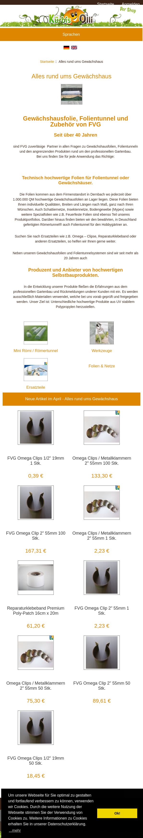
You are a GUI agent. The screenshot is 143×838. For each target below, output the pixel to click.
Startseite (105, 4)
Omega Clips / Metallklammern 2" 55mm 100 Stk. (101, 461)
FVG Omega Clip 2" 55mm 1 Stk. (102, 611)
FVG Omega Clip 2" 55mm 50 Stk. (101, 686)
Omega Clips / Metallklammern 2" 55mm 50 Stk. (35, 686)
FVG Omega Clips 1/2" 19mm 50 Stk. (35, 761)
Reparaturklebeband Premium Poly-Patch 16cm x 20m (35, 611)
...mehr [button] (15, 830)
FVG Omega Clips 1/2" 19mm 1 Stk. (35, 461)
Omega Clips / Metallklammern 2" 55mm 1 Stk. (101, 536)
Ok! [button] (117, 813)
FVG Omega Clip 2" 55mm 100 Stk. (35, 536)
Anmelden (131, 4)
